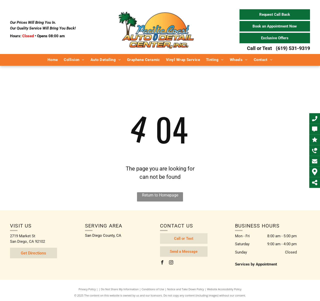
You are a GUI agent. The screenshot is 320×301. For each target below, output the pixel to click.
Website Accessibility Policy (224, 289)
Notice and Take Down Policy (185, 289)
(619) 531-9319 (293, 48)
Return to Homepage (160, 195)
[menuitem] (52, 60)
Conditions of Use (153, 289)
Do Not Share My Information (120, 289)
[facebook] (162, 263)
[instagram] (171, 263)
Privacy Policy (87, 289)
